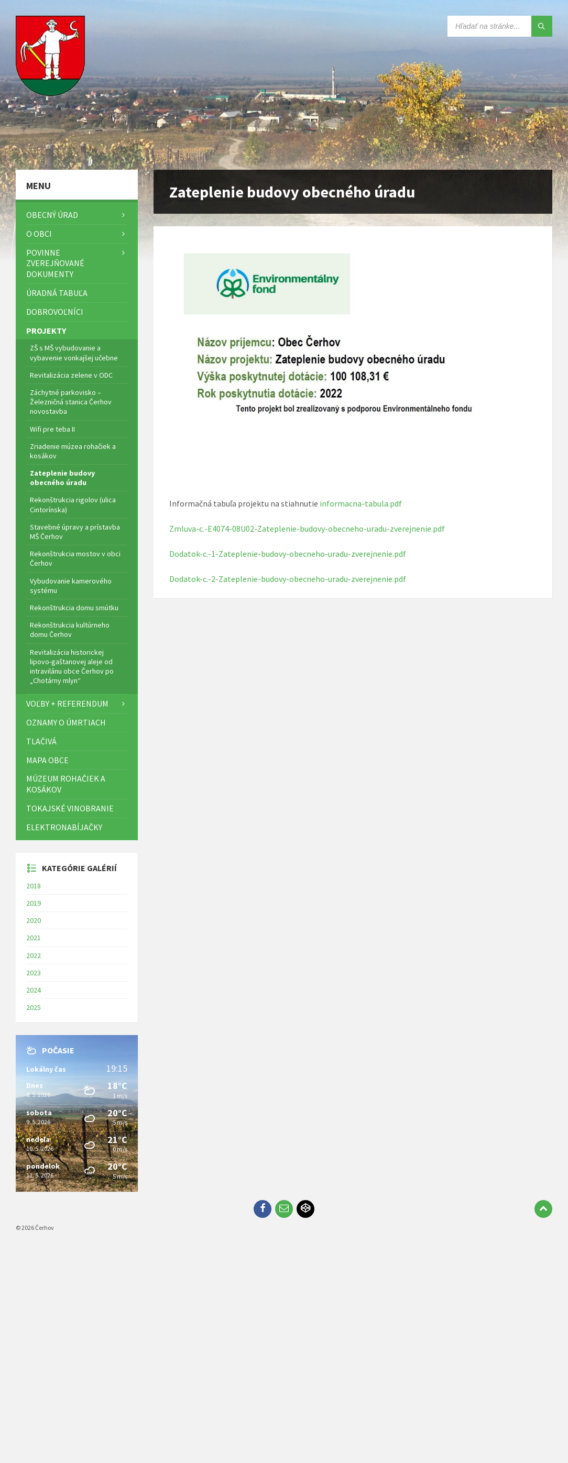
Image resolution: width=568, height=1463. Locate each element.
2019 (33, 903)
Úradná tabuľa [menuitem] (57, 293)
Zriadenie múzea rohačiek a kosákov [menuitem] (73, 451)
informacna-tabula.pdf (361, 503)
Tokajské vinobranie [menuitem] (70, 808)
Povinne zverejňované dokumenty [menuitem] (55, 263)
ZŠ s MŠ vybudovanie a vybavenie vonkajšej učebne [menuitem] (74, 352)
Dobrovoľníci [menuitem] (54, 311)
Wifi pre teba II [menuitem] (52, 429)
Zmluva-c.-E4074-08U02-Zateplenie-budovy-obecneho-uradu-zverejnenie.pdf (307, 528)
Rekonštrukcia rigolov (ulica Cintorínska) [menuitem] (73, 504)
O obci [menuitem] (39, 233)
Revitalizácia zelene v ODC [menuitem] (71, 375)
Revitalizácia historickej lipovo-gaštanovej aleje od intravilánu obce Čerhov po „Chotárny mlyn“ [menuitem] (72, 666)
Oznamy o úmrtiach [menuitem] (66, 722)
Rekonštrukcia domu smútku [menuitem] (74, 607)
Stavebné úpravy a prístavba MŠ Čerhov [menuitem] (75, 531)
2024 (33, 990)
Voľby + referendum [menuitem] (67, 703)
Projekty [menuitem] (46, 330)
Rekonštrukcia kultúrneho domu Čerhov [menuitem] (70, 629)
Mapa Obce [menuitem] (47, 760)
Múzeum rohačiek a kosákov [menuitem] (65, 784)
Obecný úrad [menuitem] (52, 215)
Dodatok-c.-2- (194, 579)
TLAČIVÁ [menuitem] (41, 741)
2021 (33, 937)
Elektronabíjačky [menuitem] (64, 827)
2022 (33, 955)
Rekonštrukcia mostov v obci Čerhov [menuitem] (75, 558)
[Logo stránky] (52, 149)
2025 (33, 1007)
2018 (33, 885)
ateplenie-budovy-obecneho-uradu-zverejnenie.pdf (314, 579)
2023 (33, 972)
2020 (33, 920)
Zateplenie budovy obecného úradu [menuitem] (62, 477)
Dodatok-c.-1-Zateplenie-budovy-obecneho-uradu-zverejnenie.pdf (287, 553)
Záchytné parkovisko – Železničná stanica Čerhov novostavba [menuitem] (71, 402)
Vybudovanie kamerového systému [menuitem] (71, 585)
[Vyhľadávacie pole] (499, 26)
